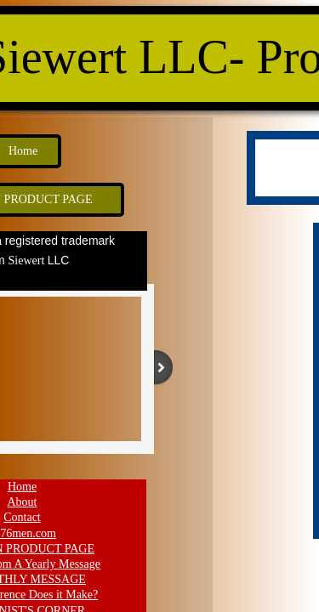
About (22, 502)
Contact (22, 517)
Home (22, 486)
